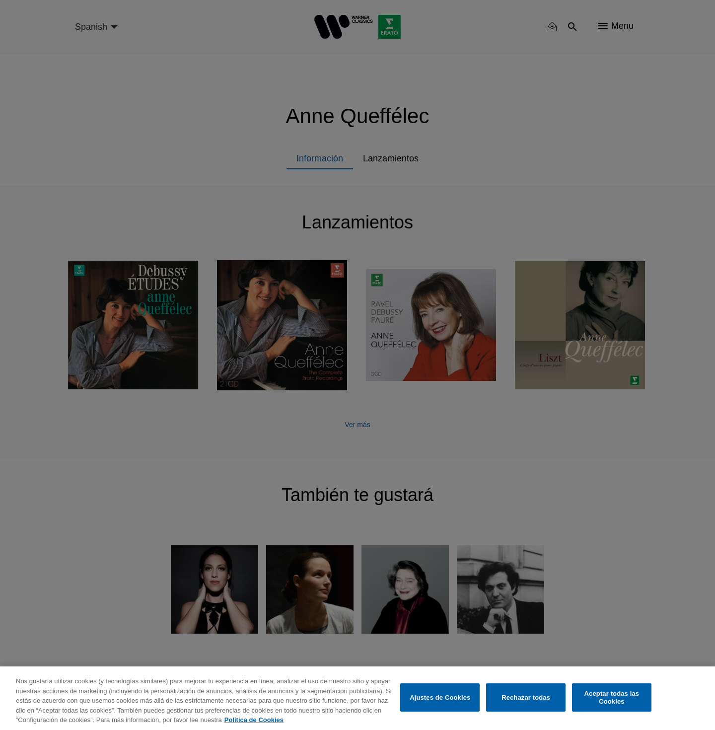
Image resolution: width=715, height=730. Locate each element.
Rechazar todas (525, 697)
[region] (357, 698)
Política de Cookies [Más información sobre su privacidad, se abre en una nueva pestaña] (254, 720)
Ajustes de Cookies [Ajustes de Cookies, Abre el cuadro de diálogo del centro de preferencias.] (440, 697)
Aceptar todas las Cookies (612, 697)
